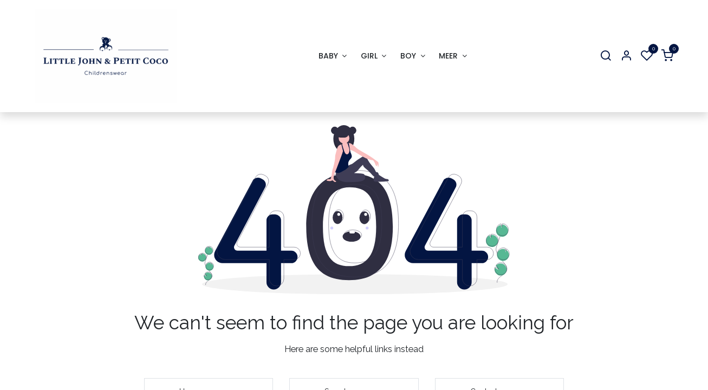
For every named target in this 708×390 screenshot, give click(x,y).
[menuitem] (332, 56)
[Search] (606, 56)
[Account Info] (626, 56)
